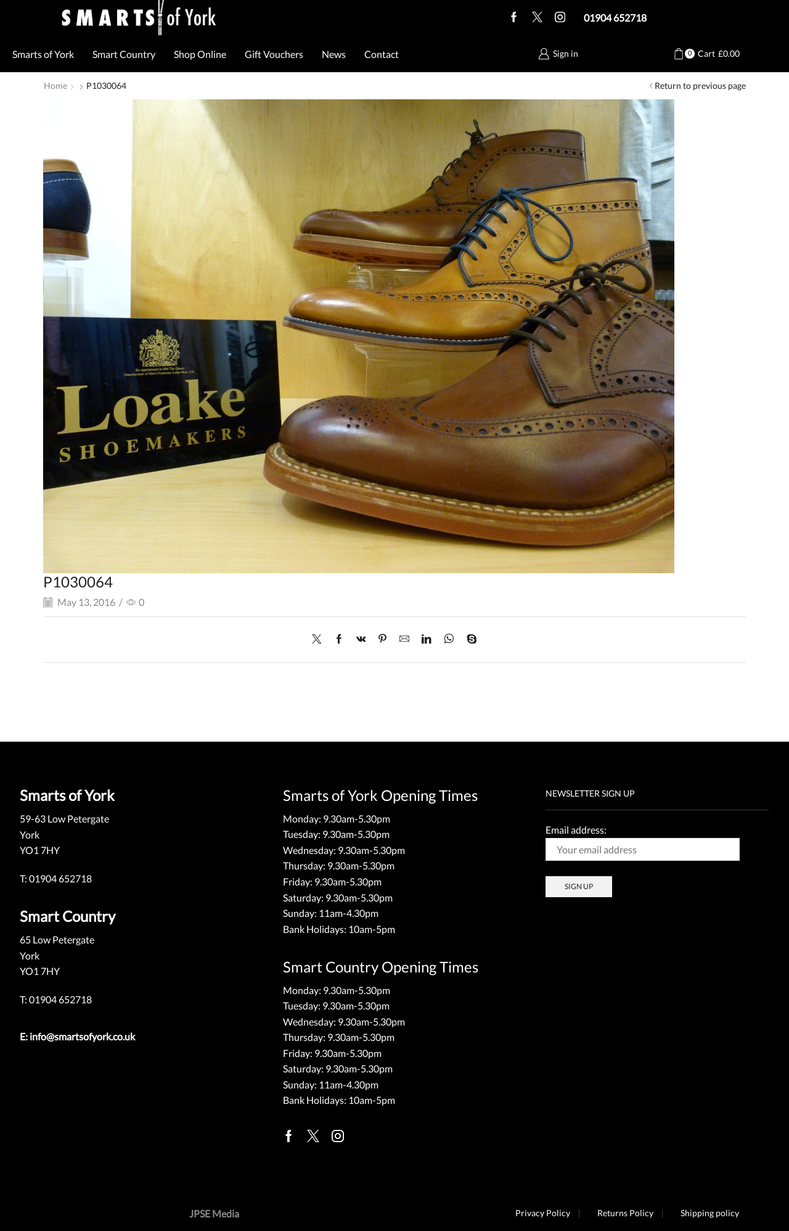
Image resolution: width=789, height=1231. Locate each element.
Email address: (643, 841)
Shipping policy (710, 1212)
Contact (381, 54)
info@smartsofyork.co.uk (82, 1036)
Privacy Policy (541, 1212)
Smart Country (123, 54)
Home (55, 85)
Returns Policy (625, 1212)
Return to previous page (700, 85)
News (334, 54)
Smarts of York (43, 54)
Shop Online (200, 54)
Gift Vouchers (274, 54)
